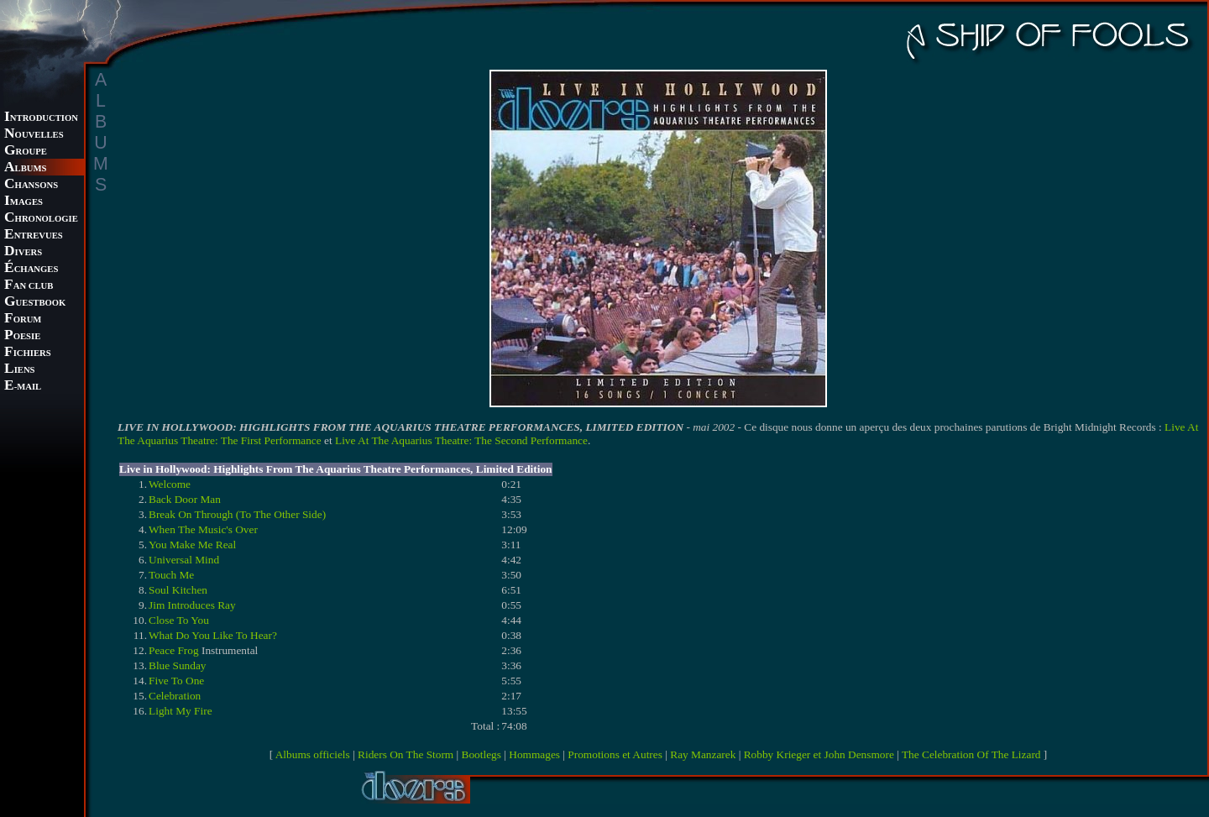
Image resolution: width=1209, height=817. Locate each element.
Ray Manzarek (702, 754)
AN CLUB (28, 286)
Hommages (534, 754)
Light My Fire (180, 710)
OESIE (22, 336)
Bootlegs (481, 754)
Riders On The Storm (405, 754)
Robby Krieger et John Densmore (819, 754)
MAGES (23, 202)
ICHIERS (27, 353)
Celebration (175, 695)
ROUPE (25, 151)
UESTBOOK (34, 302)
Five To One (176, 680)
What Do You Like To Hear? (213, 635)
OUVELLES (34, 134)
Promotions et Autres (615, 754)
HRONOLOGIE (41, 218)
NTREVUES (33, 235)
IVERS (23, 252)
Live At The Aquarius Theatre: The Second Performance (461, 440)
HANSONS (31, 185)
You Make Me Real (192, 544)
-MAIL (22, 386)
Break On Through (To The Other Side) (237, 514)
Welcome (170, 484)
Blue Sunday (178, 665)
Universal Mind (184, 559)
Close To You (179, 620)
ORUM (22, 319)
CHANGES (31, 269)
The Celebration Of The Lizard (971, 754)
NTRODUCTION (41, 118)
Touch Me (171, 574)
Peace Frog (174, 650)
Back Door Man (185, 499)
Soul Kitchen (178, 590)
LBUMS (25, 168)
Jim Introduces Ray (192, 605)
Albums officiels (312, 754)
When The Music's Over (203, 529)
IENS (19, 369)
